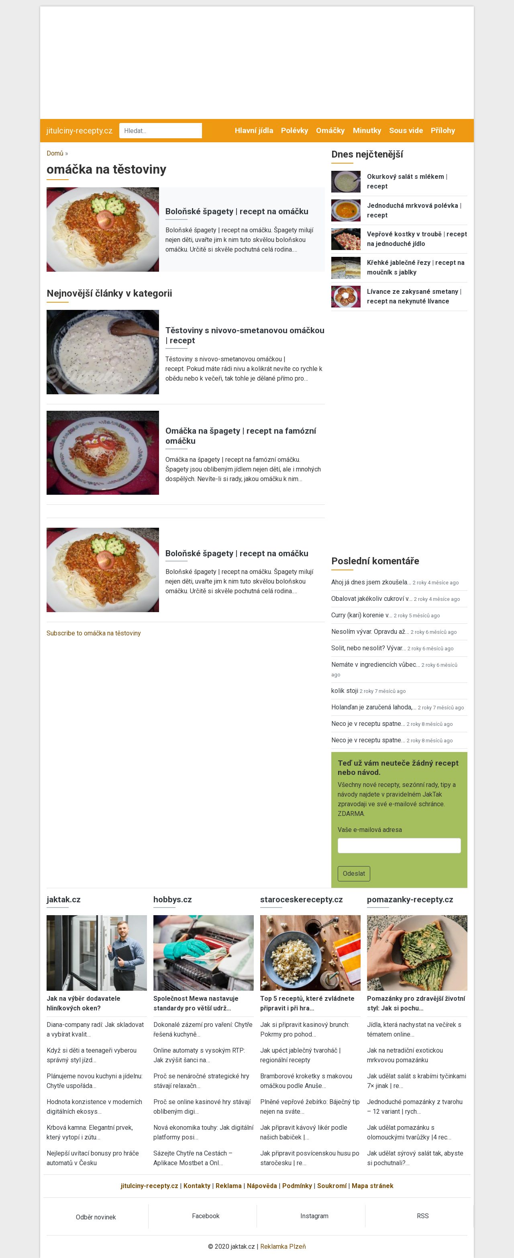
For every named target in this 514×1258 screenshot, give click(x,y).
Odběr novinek (96, 1217)
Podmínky (297, 1186)
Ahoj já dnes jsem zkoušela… (371, 582)
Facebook (206, 1216)
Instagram (314, 1216)
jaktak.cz (64, 899)
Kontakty (197, 1186)
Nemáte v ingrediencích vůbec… (375, 664)
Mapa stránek (373, 1186)
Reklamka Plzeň (283, 1246)
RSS (423, 1216)
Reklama (229, 1186)
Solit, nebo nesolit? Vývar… (368, 648)
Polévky (294, 130)
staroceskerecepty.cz (301, 899)
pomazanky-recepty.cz (410, 899)
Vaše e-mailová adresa (370, 830)
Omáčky (330, 130)
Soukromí (332, 1186)
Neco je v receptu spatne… (368, 723)
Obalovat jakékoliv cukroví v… (371, 598)
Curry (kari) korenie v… (361, 615)
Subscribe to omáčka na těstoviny (94, 633)
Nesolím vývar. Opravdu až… (370, 631)
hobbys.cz (172, 899)
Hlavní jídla (254, 130)
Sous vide (406, 130)
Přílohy (443, 130)
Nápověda (262, 1186)
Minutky (367, 130)
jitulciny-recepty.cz (80, 130)
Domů (55, 153)
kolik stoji (344, 691)
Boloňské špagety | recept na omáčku (236, 211)
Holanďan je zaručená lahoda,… (373, 707)
